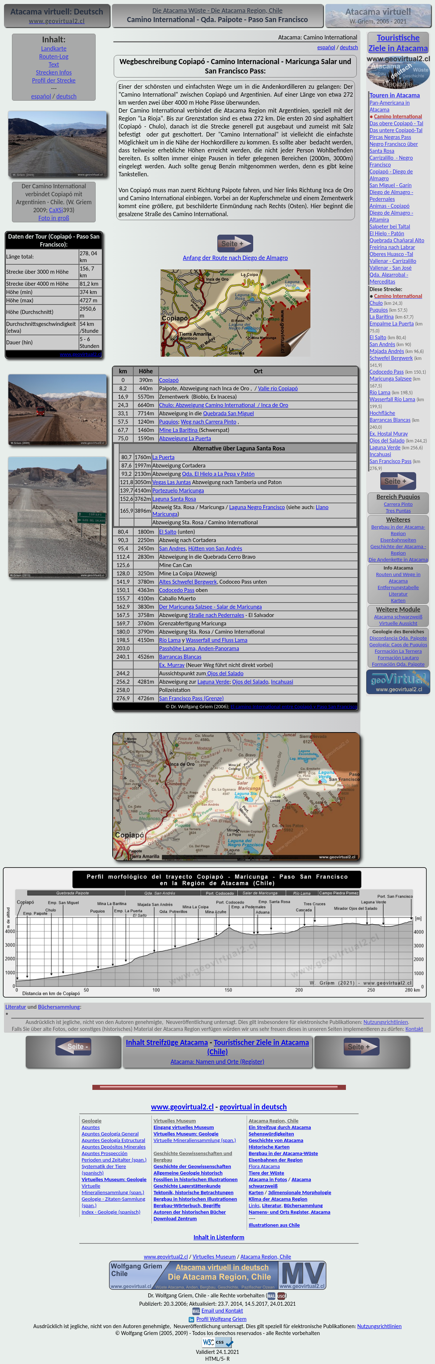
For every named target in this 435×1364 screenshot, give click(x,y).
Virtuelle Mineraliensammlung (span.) (112, 1189)
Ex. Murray (172, 665)
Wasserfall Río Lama (392, 399)
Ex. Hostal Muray (388, 433)
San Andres (172, 548)
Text (54, 64)
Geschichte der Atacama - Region (398, 549)
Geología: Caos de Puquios (398, 644)
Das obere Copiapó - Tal (396, 123)
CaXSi (56, 210)
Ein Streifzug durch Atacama (280, 1127)
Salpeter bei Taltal (389, 226)
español (41, 96)
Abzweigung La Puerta (185, 438)
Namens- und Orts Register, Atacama (290, 1212)
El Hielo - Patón (386, 233)
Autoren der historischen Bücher (190, 1212)
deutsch (66, 96)
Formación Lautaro (398, 657)
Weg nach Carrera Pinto (208, 421)
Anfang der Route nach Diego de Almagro (235, 258)
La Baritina (381, 316)
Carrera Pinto (398, 504)
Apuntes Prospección (104, 1153)
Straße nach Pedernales (216, 615)
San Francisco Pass (390, 461)
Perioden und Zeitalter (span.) (113, 1160)
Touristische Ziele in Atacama (398, 42)
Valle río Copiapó (278, 388)
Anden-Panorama (218, 648)
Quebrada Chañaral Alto (396, 240)
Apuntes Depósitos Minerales (113, 1146)
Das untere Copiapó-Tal (395, 130)
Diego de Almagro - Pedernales (391, 195)
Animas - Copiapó (389, 205)
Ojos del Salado (224, 673)
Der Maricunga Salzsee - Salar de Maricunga (210, 606)
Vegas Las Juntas (171, 482)
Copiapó (169, 380)
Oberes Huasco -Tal (391, 254)
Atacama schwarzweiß (398, 616)
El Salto (167, 531)
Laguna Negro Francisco (257, 507)
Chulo (375, 302)
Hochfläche (382, 413)
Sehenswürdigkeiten (271, 1133)
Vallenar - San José (390, 267)
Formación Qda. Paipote (398, 664)
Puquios (168, 421)
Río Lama (170, 640)
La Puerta (163, 457)
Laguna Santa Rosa (174, 498)
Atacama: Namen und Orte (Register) (217, 1062)
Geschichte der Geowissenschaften (192, 1166)
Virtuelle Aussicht (398, 623)
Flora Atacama (264, 1166)
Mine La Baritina (179, 430)
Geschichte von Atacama (276, 1140)
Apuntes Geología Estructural (113, 1140)
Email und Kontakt (222, 1310)
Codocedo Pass (177, 590)
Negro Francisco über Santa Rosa (393, 147)
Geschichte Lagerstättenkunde (187, 1186)
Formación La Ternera (398, 651)
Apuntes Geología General (110, 1133)
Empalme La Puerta (391, 323)
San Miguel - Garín (390, 185)
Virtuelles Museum (214, 1256)
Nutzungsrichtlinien (386, 1022)
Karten (398, 600)
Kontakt (414, 1028)
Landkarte (54, 49)
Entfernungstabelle (398, 587)
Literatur (398, 594)
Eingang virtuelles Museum (184, 1127)
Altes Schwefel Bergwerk (188, 581)
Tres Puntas (398, 510)
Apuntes (90, 1127)
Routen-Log (53, 56)
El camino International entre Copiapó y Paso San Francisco (294, 706)
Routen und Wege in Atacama (398, 577)
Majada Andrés (386, 351)
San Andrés (382, 344)
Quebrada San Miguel (228, 413)
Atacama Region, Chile (265, 1256)
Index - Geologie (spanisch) (110, 1212)
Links (254, 1205)
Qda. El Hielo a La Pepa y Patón (218, 473)
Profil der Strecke (54, 80)
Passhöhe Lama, (178, 648)
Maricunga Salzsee (390, 378)
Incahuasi (282, 681)
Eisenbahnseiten (398, 540)
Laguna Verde (213, 681)
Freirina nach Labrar (392, 247)
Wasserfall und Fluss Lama (216, 640)
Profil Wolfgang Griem (217, 1318)
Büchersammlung (59, 1006)
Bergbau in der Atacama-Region (398, 530)
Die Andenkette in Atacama (398, 559)
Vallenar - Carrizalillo (392, 260)
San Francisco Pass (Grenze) (191, 698)
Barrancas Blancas (180, 656)
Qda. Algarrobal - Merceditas (388, 278)
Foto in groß (53, 218)
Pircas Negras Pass (390, 137)
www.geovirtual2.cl (80, 354)
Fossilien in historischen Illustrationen (196, 1179)
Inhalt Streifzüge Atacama (167, 1042)
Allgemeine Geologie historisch (188, 1173)
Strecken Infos (54, 72)
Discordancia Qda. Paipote (398, 638)
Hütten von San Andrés (215, 548)
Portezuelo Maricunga (178, 490)
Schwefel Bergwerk (391, 357)
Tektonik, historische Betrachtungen (194, 1192)
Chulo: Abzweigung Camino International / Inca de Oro (223, 405)
